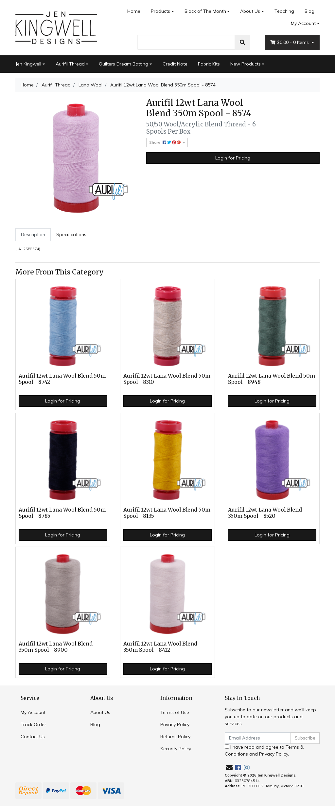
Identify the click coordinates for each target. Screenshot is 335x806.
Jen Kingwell (28, 64)
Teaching (284, 11)
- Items (290, 42)
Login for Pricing (232, 158)
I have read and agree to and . (264, 750)
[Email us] (229, 767)
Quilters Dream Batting (123, 64)
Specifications (71, 234)
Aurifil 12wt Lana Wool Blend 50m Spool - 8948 (271, 379)
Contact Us (33, 737)
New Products (245, 64)
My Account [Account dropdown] (303, 23)
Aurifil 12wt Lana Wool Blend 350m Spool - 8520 (265, 513)
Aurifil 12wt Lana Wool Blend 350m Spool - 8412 (160, 647)
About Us (250, 11)
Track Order (33, 724)
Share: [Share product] (165, 142)
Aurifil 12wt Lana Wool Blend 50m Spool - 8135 (166, 513)
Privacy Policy (174, 724)
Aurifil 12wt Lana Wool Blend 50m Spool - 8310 (166, 379)
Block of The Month (205, 11)
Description (33, 234)
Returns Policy (175, 737)
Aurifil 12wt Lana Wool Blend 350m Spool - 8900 (56, 647)
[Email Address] (258, 738)
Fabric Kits (209, 64)
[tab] (33, 234)
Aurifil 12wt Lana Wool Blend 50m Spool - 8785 (62, 513)
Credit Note (175, 64)
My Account (33, 712)
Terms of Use (174, 712)
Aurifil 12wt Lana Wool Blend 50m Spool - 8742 (62, 379)
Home (133, 11)
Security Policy (175, 749)
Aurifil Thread (70, 64)
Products (160, 11)
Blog (309, 11)
